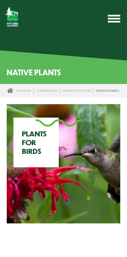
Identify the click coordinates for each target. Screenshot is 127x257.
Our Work (23, 90)
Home (10, 90)
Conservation (47, 90)
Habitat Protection (76, 90)
